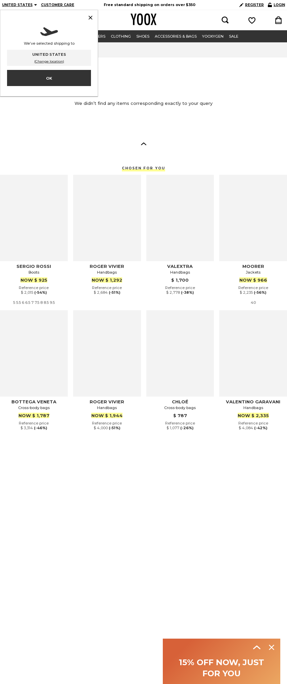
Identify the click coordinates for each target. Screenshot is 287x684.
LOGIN (276, 5)
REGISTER (251, 5)
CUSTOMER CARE (57, 5)
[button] (143, 143)
